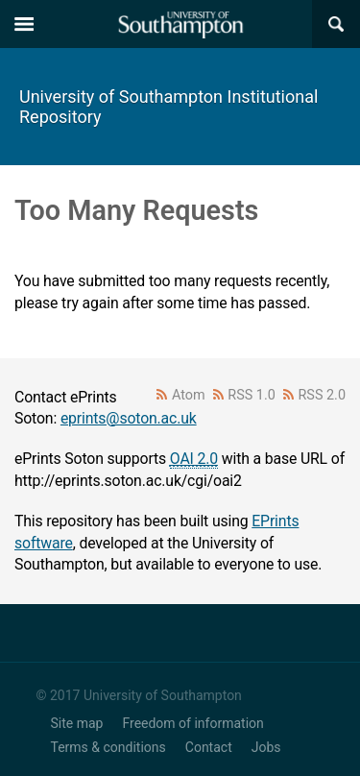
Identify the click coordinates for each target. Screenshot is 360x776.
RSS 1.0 (252, 395)
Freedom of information (192, 723)
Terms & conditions (108, 747)
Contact (208, 747)
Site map (77, 723)
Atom (188, 395)
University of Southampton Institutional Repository (168, 106)
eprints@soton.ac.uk (128, 418)
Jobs (266, 747)
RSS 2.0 (323, 395)
